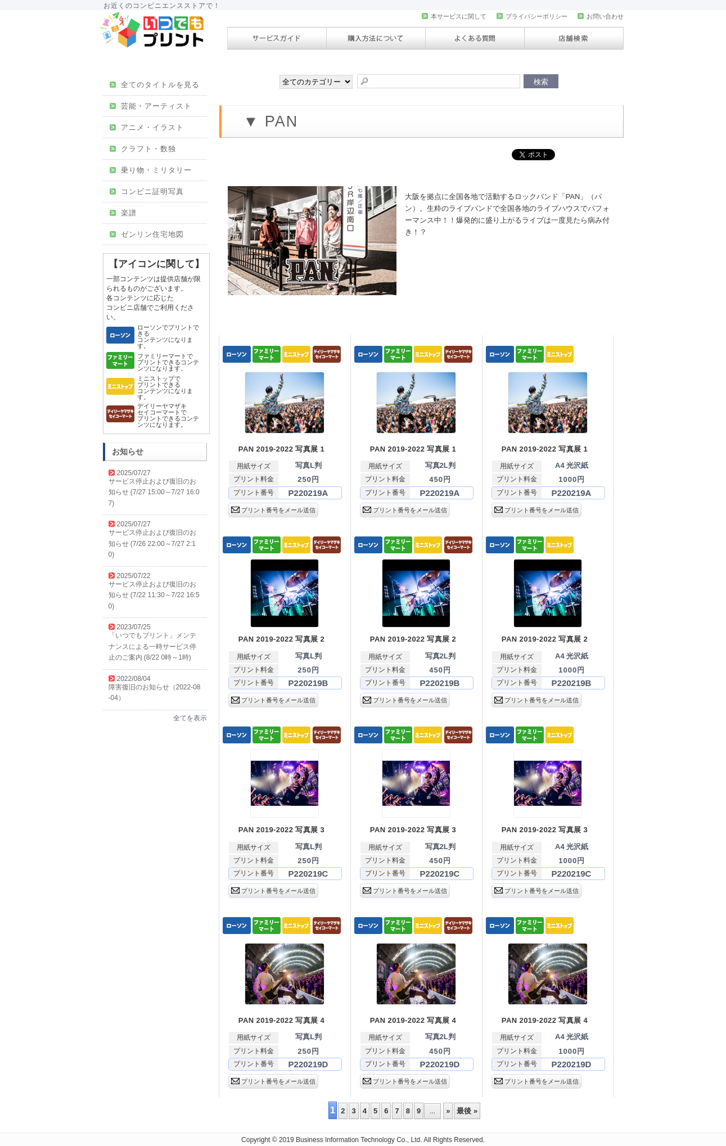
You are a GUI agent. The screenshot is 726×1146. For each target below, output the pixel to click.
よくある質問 (475, 38)
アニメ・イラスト (147, 127)
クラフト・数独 (143, 149)
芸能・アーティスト (151, 106)
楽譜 (123, 213)
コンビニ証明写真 (147, 191)
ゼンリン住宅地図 (147, 234)
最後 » (467, 1111)
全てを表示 (190, 718)
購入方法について (376, 38)
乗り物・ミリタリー (151, 170)
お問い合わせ (601, 16)
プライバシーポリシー (532, 16)
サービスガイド (277, 38)
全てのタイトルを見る (155, 84)
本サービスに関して (454, 16)
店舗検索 (574, 38)
